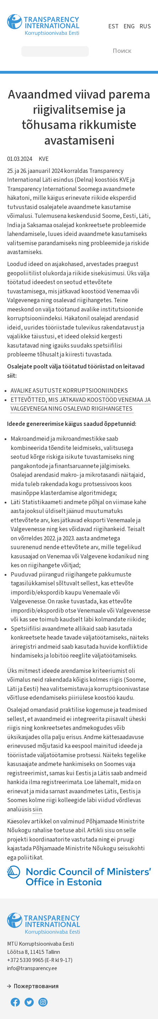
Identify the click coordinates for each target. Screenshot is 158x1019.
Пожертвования (36, 986)
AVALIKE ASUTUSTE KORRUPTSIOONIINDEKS (69, 391)
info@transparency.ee (32, 968)
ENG (129, 26)
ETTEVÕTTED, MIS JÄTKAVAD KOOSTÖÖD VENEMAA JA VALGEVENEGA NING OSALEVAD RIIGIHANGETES (81, 404)
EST (113, 26)
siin (37, 809)
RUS (145, 26)
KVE (44, 159)
